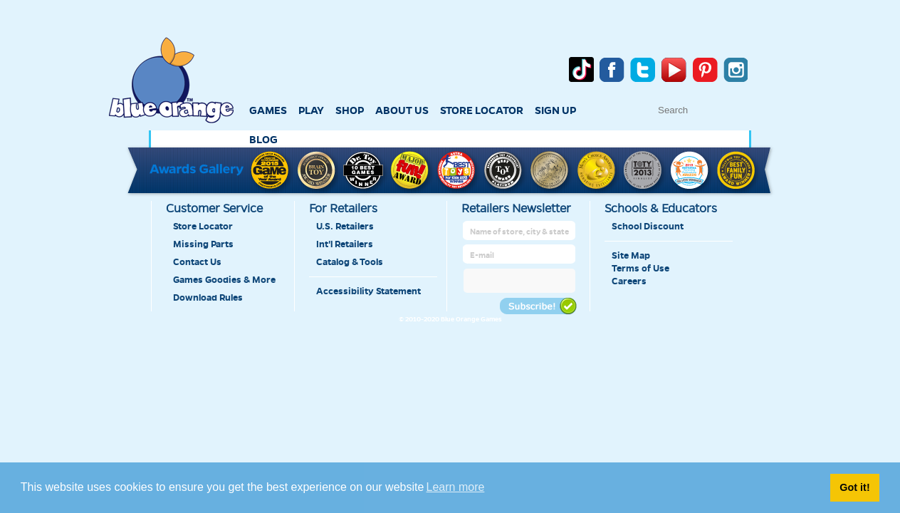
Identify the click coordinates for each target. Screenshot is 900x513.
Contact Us (197, 262)
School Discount (648, 226)
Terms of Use (640, 268)
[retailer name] (520, 231)
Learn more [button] (456, 487)
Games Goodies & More (224, 280)
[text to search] (729, 110)
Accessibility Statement (368, 291)
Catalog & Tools (349, 262)
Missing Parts (203, 244)
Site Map (631, 255)
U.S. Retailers (345, 226)
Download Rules (208, 298)
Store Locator (203, 226)
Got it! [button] (854, 487)
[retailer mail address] (520, 255)
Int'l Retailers (344, 244)
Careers (629, 281)
